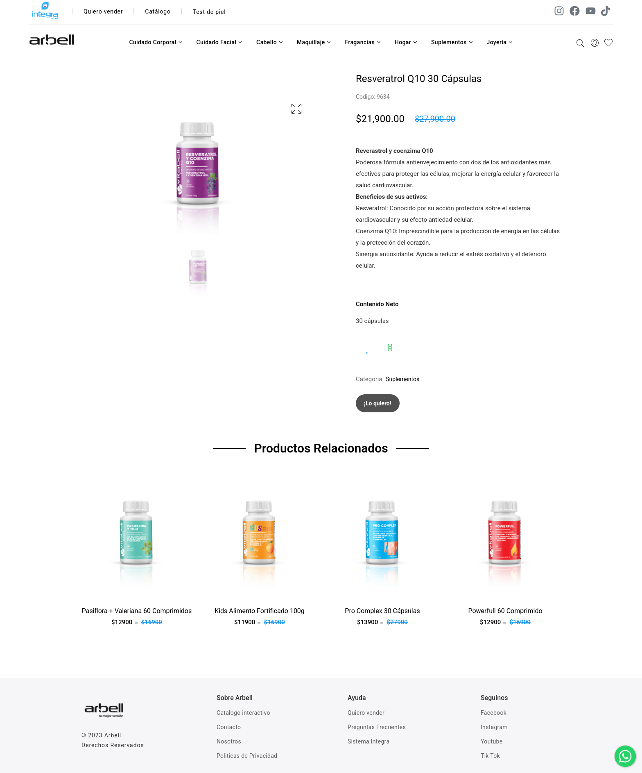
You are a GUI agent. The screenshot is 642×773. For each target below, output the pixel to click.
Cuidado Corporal (156, 42)
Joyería (499, 42)
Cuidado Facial (219, 42)
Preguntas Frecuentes (377, 727)
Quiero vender (103, 12)
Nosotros (229, 741)
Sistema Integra (368, 741)
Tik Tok (490, 756)
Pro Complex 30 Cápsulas (382, 611)
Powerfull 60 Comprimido (505, 611)
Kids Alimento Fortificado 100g (260, 611)
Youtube (491, 741)
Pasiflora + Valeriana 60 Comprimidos (137, 611)
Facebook (493, 712)
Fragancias (363, 42)
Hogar (406, 42)
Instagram (494, 727)
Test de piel (209, 12)
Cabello (269, 42)
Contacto (229, 727)
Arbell (112, 735)
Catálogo (158, 12)
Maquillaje (314, 42)
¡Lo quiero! (377, 403)
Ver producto (99, 592)
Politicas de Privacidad (247, 756)
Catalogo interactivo (243, 712)
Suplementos (452, 42)
